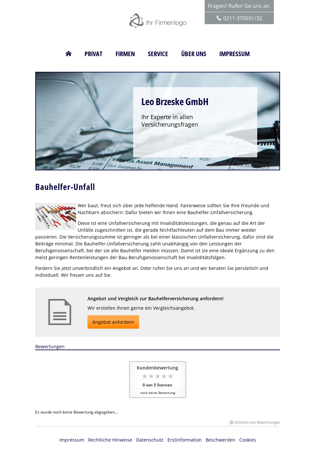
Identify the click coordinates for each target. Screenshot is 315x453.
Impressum (71, 440)
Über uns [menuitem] (193, 54)
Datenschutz (150, 440)
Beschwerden (220, 440)
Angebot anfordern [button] (113, 322)
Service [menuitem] (158, 54)
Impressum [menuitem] (234, 54)
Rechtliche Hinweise (110, 440)
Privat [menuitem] (93, 54)
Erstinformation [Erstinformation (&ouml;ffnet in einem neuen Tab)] (184, 440)
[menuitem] (68, 54)
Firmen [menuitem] (125, 54)
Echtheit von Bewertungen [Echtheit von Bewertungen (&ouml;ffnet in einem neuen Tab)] (257, 422)
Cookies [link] (247, 440)
